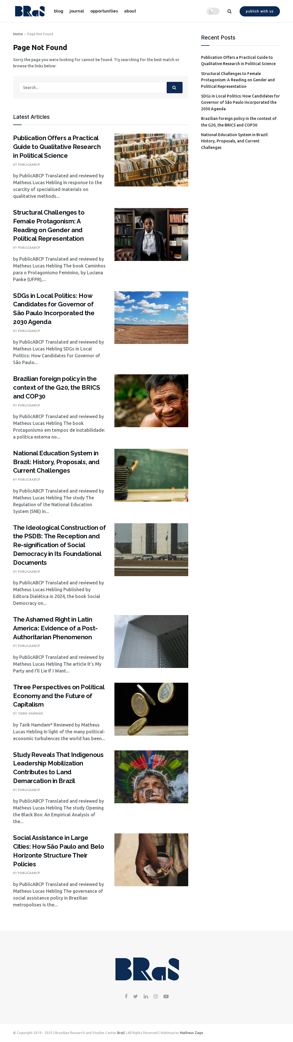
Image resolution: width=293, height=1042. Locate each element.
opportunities (104, 11)
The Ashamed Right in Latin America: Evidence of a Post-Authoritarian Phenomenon (55, 628)
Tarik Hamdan (30, 713)
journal (77, 11)
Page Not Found (40, 34)
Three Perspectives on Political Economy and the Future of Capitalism (58, 695)
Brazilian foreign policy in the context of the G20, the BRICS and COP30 (56, 387)
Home (18, 34)
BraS (121, 1033)
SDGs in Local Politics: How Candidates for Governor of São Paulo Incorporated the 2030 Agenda (240, 102)
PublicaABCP (29, 164)
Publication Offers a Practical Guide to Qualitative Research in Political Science (57, 146)
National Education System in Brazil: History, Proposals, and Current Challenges (56, 461)
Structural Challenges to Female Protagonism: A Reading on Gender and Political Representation (238, 80)
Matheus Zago (191, 1033)
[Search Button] (175, 87)
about (130, 11)
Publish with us (260, 11)
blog (58, 11)
